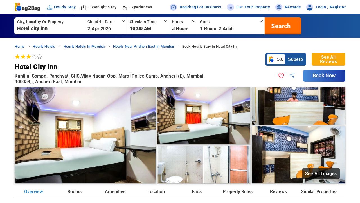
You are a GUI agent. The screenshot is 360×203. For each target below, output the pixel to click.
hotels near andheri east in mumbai (143, 46)
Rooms (75, 191)
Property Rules (238, 191)
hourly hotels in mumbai (84, 46)
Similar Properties (319, 191)
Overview (33, 191)
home (19, 46)
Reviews (278, 191)
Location (156, 191)
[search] (280, 25)
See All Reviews (328, 59)
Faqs (197, 191)
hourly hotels (44, 46)
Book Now (324, 75)
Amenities (115, 191)
